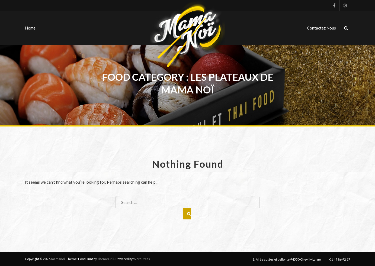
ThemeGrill (105, 259)
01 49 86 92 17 (339, 259)
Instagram (344, 5)
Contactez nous (321, 27)
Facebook (334, 5)
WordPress (141, 259)
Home (30, 27)
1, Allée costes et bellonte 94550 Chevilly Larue (286, 259)
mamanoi (58, 259)
